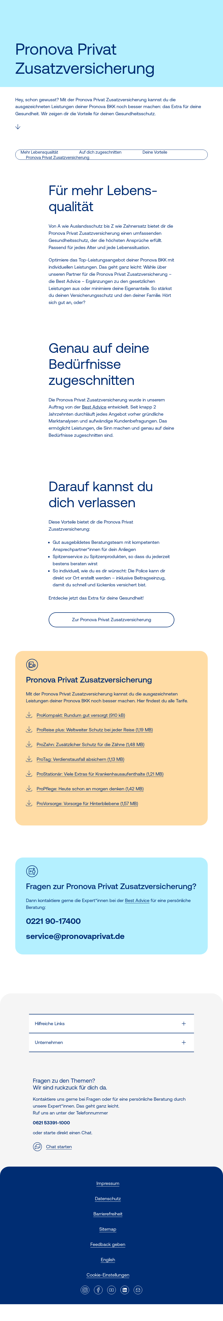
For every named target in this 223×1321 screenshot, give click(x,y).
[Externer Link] (85, 1290)
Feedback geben (107, 1244)
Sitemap (107, 1229)
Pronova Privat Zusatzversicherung (57, 157)
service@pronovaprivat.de (75, 936)
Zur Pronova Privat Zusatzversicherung (111, 619)
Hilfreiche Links (50, 1023)
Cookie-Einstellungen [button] (108, 1275)
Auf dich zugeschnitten (100, 152)
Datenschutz (108, 1198)
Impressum (107, 1183)
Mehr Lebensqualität (39, 152)
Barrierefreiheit (107, 1213)
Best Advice (94, 407)
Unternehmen (49, 1042)
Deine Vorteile (155, 152)
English (108, 1259)
